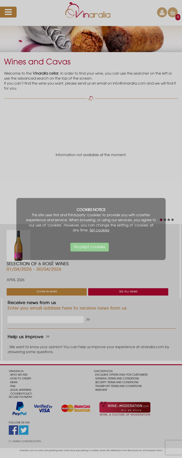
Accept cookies (89, 247)
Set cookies (99, 230)
